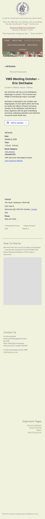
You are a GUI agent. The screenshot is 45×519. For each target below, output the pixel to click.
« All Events (10, 66)
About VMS (17, 40)
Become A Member (19, 29)
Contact (22, 49)
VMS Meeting (10, 152)
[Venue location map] (22, 180)
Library (39, 430)
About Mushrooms (16, 45)
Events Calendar (32, 40)
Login (30, 29)
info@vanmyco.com (10, 352)
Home (7, 40)
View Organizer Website (14, 161)
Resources (32, 45)
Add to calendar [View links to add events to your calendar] (17, 123)
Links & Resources (35, 432)
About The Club (35, 427)
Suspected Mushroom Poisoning (22, 27)
